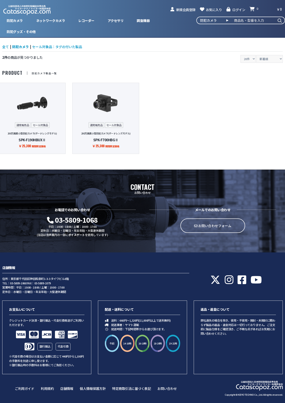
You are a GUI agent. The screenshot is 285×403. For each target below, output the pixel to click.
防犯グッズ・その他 (21, 31)
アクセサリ (116, 20)
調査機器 (143, 20)
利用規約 (47, 388)
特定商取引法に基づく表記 (131, 388)
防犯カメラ (15, 20)
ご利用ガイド (24, 388)
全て (5, 46)
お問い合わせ (167, 388)
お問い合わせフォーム (212, 225)
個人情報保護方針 (92, 388)
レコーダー (86, 20)
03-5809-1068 (72, 220)
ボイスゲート (76, 235)
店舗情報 (66, 388)
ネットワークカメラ (50, 20)
